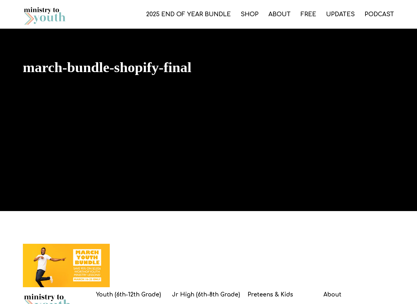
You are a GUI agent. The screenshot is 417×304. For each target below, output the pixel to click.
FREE (308, 14)
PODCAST (379, 14)
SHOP (250, 14)
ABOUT (279, 14)
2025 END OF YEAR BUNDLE (188, 14)
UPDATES (340, 14)
